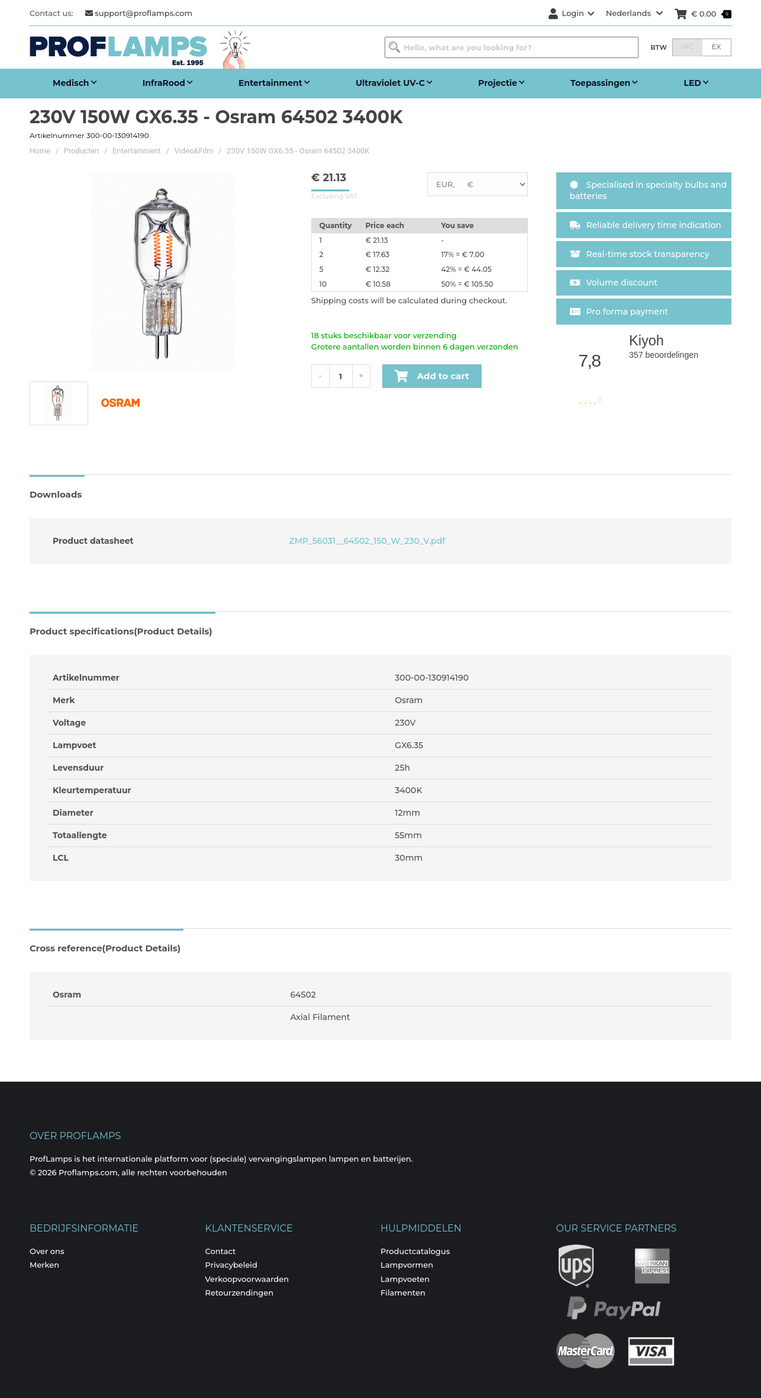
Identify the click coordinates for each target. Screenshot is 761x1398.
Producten (81, 150)
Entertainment (136, 150)
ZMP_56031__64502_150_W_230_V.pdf (366, 541)
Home (40, 150)
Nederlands (634, 13)
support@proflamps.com (139, 13)
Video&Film (194, 150)
